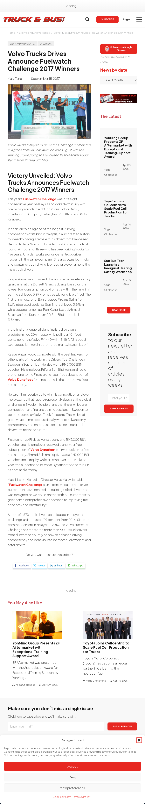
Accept (72, 766)
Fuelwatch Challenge (39, 199)
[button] (139, 740)
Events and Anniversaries (34, 32)
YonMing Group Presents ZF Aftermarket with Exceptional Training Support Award (118, 147)
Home (11, 32)
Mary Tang (15, 78)
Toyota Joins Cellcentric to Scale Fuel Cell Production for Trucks (116, 208)
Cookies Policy (62, 796)
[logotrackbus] (34, 19)
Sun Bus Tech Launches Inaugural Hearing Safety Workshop (118, 266)
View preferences (72, 788)
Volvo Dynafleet (20, 379)
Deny (72, 777)
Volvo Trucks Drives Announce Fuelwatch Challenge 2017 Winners (94, 32)
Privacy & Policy (81, 796)
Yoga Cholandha (25, 684)
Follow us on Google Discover (118, 49)
